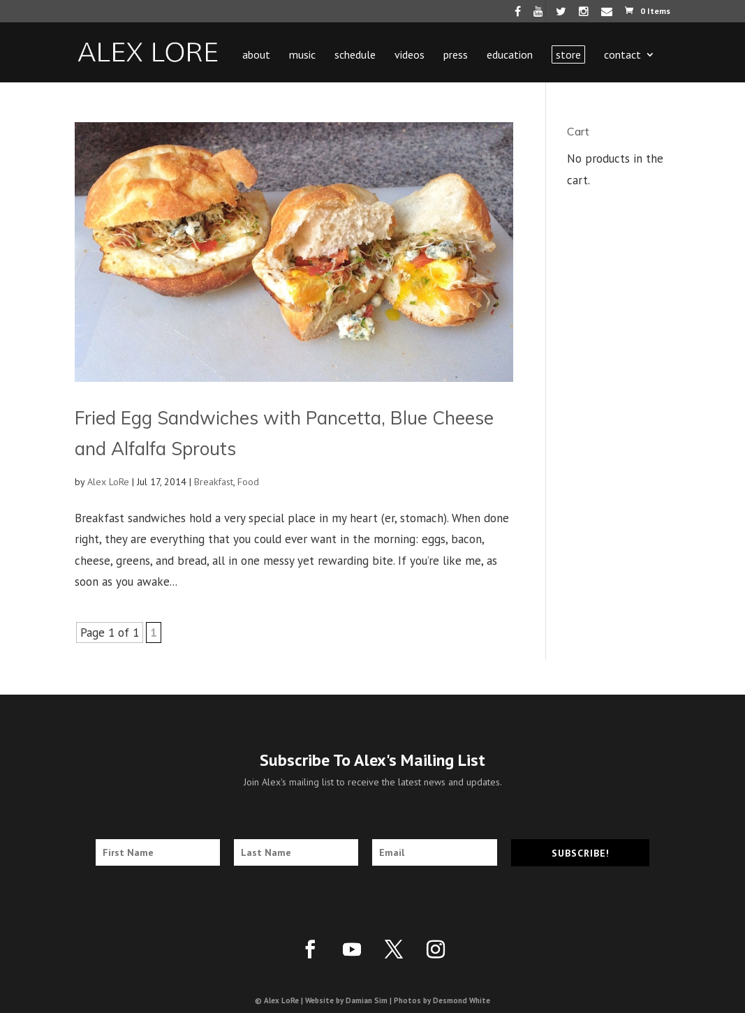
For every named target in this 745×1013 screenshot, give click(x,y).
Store (568, 54)
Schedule (355, 55)
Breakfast (213, 481)
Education (510, 55)
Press (455, 55)
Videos (409, 55)
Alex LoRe (108, 481)
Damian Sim (367, 1000)
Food (248, 481)
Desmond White (461, 1000)
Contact (622, 55)
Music (302, 55)
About (256, 55)
